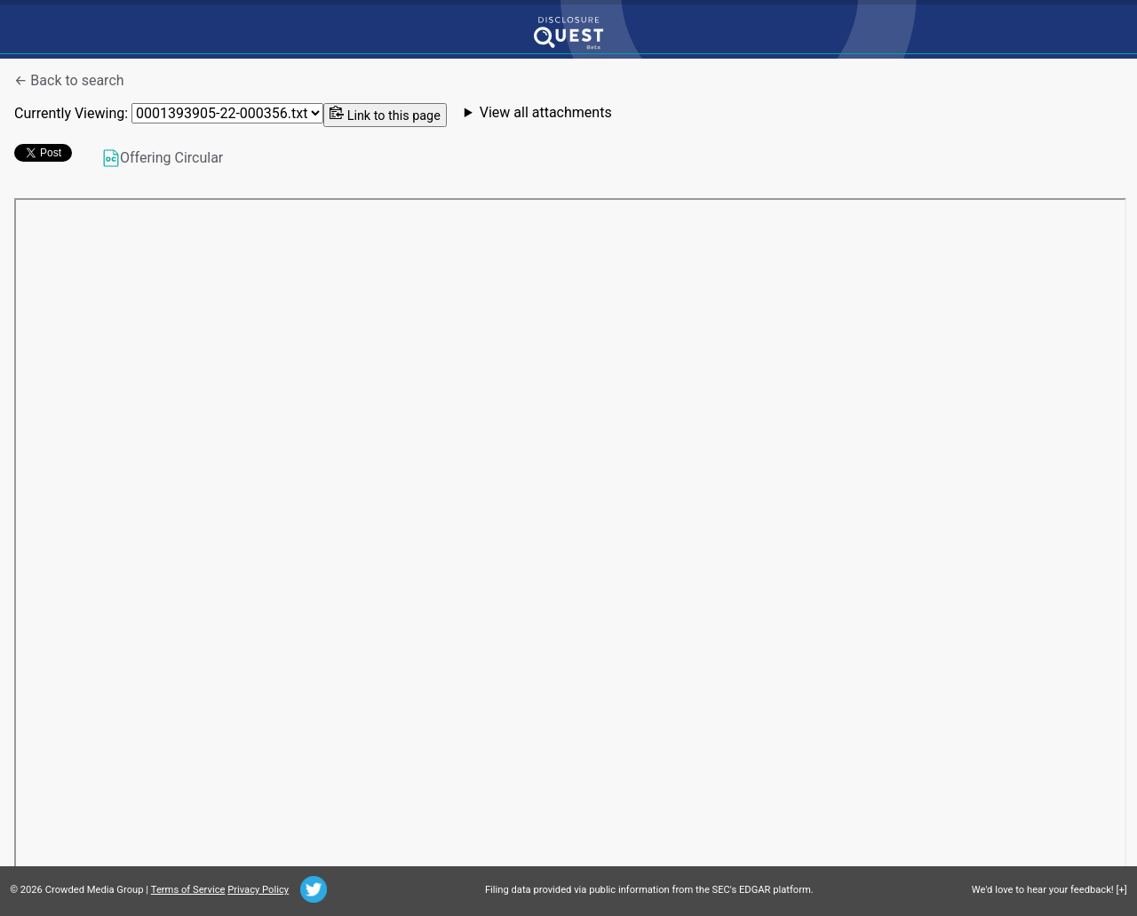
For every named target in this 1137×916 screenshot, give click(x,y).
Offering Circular (162, 158)
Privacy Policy (258, 890)
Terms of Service (188, 890)
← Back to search (69, 80)
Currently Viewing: (168, 113)
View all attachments (546, 113)
